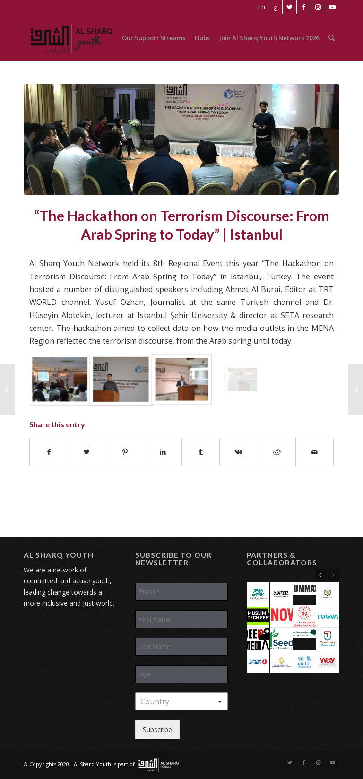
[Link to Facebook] (304, 7)
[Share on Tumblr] (200, 452)
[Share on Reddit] (276, 452)
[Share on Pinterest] (125, 452)
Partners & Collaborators (282, 559)
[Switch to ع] (275, 7)
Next (333, 574)
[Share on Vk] (238, 452)
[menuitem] (261, 7)
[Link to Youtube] (332, 7)
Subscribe (157, 729)
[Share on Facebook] (49, 452)
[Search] (331, 37)
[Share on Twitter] (86, 452)
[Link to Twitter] (289, 7)
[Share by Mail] (314, 452)
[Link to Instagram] (318, 7)
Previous (321, 574)
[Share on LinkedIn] (163, 452)
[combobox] (181, 701)
